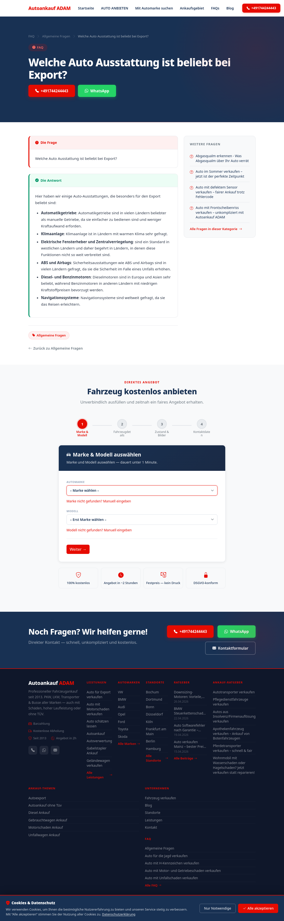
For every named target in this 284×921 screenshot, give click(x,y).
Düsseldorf (154, 714)
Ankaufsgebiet (192, 8)
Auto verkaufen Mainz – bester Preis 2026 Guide (189, 744)
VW (120, 692)
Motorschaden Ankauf (45, 827)
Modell (72, 511)
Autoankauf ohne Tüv (45, 805)
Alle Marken (129, 744)
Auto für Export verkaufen (98, 694)
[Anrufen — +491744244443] (32, 750)
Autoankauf (49, 8)
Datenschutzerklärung (118, 914)
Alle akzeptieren (258, 908)
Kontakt (151, 827)
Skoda (122, 736)
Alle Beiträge (185, 758)
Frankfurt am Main (156, 731)
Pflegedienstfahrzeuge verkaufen (230, 702)
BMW (122, 699)
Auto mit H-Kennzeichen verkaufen (172, 863)
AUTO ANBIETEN (114, 8)
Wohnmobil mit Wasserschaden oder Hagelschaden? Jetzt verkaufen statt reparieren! (234, 765)
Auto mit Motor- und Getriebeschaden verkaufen (183, 870)
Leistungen (153, 820)
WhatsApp (97, 91)
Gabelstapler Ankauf (97, 751)
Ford (121, 721)
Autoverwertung (99, 741)
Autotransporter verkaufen (234, 692)
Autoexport (37, 798)
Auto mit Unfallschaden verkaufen (171, 878)
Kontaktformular (230, 648)
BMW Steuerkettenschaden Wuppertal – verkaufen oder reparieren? (190, 711)
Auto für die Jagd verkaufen (166, 856)
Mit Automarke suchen (154, 8)
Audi (121, 707)
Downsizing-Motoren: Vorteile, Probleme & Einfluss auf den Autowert (189, 694)
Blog (230, 8)
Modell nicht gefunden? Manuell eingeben (99, 530)
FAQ (31, 36)
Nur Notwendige (217, 908)
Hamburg (153, 748)
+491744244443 (261, 8)
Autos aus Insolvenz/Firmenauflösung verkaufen (234, 716)
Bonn (150, 707)
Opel (121, 714)
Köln (149, 721)
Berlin (150, 741)
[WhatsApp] (44, 750)
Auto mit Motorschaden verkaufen (98, 709)
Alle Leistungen (99, 775)
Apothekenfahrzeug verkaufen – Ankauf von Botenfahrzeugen (231, 733)
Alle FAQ (153, 885)
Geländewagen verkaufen (98, 763)
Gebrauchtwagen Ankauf (47, 820)
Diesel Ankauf (39, 812)
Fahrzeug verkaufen (160, 798)
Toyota (123, 729)
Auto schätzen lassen (98, 724)
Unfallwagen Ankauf (44, 835)
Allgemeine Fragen (56, 36)
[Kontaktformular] (55, 750)
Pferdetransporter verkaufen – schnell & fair (232, 748)
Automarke (76, 482)
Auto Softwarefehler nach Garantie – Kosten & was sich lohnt (189, 727)
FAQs (215, 8)
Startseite (86, 8)
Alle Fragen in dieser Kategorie (216, 229)
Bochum (152, 692)
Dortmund (154, 699)
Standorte (152, 812)
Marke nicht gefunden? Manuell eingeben (99, 501)
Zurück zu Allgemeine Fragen (55, 348)
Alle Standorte (157, 758)
